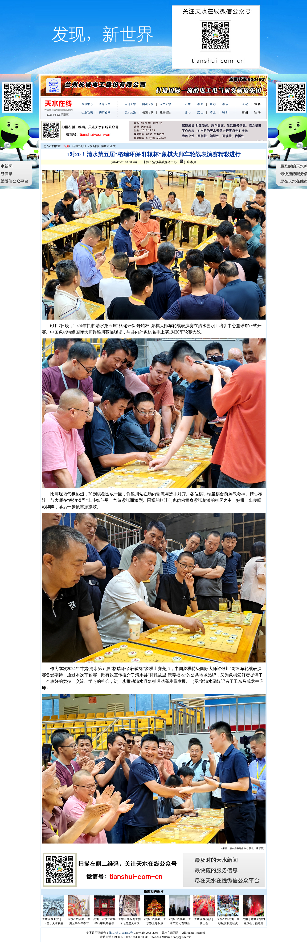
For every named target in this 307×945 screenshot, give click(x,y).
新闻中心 (77, 146)
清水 (104, 146)
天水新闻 (92, 146)
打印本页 (188, 162)
